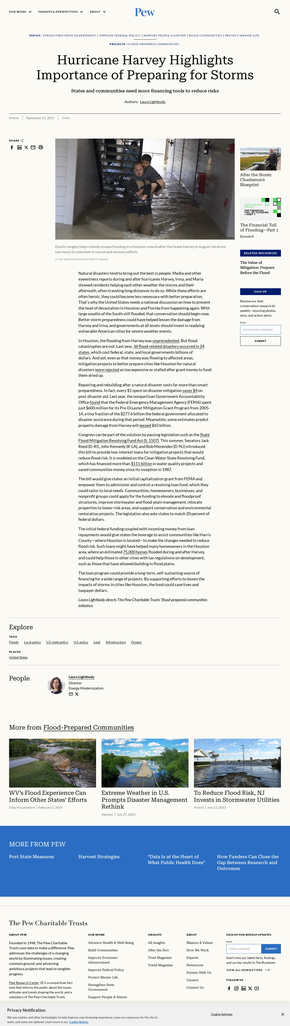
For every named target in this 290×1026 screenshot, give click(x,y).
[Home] (48, 922)
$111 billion (141, 463)
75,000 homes (135, 551)
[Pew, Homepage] (145, 11)
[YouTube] (256, 988)
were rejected (107, 369)
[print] (41, 147)
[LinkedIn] (243, 988)
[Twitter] (250, 988)
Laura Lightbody (81, 677)
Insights (155, 934)
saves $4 (189, 390)
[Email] (260, 329)
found (95, 401)
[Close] (283, 1020)
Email (243, 322)
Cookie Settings (221, 1020)
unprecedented (165, 340)
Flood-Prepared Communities (88, 727)
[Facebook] (229, 988)
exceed (145, 425)
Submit (260, 341)
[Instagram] (236, 988)
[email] (71, 694)
